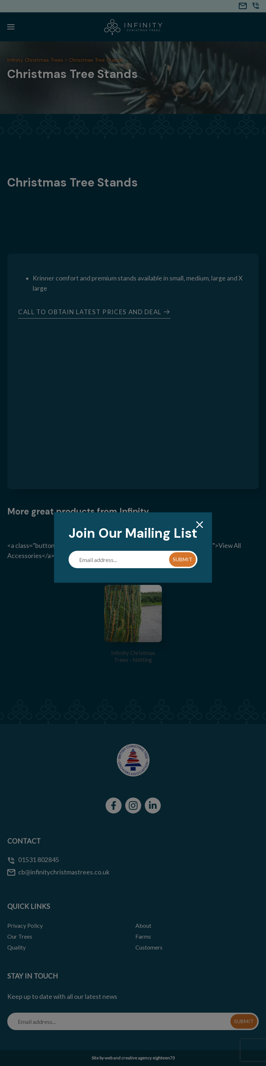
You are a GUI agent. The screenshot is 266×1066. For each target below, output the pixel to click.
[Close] (199, 525)
